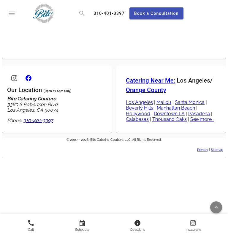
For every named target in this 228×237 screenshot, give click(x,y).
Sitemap (217, 150)
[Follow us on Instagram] (193, 225)
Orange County (146, 90)
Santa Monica (190, 102)
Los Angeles (139, 102)
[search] (82, 13)
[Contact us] (82, 225)
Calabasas (137, 119)
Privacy (202, 150)
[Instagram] (14, 78)
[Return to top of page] (216, 207)
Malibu (163, 102)
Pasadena (199, 113)
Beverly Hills (139, 108)
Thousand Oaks (169, 119)
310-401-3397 (38, 120)
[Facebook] (28, 78)
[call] (109, 13)
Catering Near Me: (150, 80)
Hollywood (138, 113)
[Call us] (31, 225)
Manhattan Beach (176, 108)
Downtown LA (169, 113)
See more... (202, 119)
